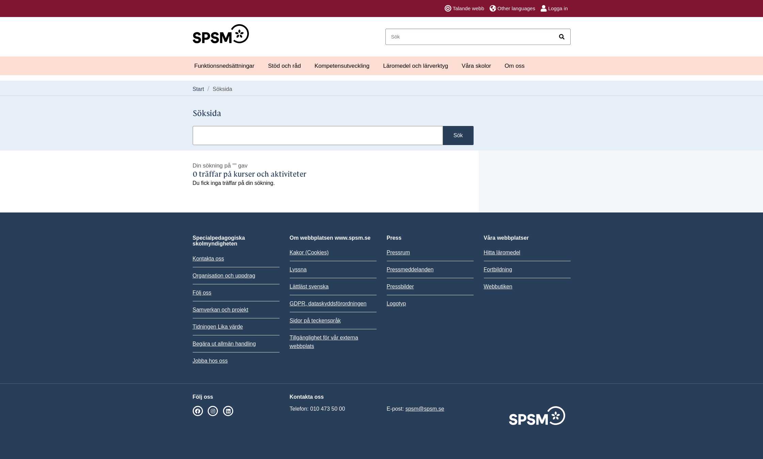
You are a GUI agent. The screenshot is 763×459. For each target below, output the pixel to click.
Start (198, 89)
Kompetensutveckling (342, 66)
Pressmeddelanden (410, 269)
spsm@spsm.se (425, 409)
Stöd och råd (284, 66)
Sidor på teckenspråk (315, 320)
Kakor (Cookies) (309, 252)
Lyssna (298, 269)
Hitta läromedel (502, 252)
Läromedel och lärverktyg (415, 66)
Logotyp (396, 303)
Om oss (515, 66)
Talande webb (464, 8)
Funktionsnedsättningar (224, 66)
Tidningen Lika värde (218, 327)
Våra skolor (476, 66)
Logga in (554, 8)
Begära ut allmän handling (224, 344)
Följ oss (202, 293)
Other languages (512, 8)
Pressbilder (400, 286)
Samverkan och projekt (221, 310)
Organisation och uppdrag (224, 276)
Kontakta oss (208, 259)
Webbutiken (498, 286)
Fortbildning (498, 269)
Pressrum (398, 252)
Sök (458, 135)
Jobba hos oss (210, 361)
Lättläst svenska (309, 286)
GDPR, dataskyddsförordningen (328, 303)
